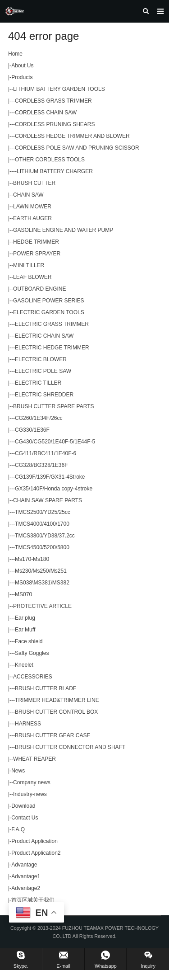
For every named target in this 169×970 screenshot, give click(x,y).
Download (23, 806)
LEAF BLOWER (32, 277)
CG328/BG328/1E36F (41, 465)
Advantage (24, 865)
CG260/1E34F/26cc (38, 418)
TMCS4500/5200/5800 (42, 547)
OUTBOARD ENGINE (39, 289)
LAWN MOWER (32, 206)
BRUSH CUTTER (34, 183)
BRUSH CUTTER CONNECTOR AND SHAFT (70, 747)
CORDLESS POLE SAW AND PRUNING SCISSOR (77, 148)
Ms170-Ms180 (32, 559)
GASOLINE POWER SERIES (48, 300)
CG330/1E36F (32, 430)
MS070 (23, 594)
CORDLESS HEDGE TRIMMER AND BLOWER (72, 136)
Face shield (28, 641)
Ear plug (25, 618)
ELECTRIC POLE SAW (43, 371)
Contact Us (24, 818)
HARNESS (28, 723)
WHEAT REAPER (34, 759)
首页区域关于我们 (33, 900)
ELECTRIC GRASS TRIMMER (52, 324)
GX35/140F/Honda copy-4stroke (53, 488)
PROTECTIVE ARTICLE (42, 606)
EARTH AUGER (32, 218)
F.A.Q (18, 829)
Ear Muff (25, 629)
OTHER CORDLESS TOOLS (50, 159)
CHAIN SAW (28, 195)
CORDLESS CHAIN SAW (46, 112)
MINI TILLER (28, 265)
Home (15, 54)
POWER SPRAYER (36, 253)
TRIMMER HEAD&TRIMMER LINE (57, 700)
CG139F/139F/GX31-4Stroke (50, 477)
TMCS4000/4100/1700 (42, 524)
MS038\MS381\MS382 (42, 582)
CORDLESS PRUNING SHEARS (55, 124)
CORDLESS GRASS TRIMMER (53, 101)
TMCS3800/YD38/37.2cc (45, 535)
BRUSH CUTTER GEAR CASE (52, 735)
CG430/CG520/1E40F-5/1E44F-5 (55, 441)
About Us (22, 65)
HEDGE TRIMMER (36, 242)
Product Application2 (35, 853)
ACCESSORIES (32, 676)
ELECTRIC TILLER (38, 383)
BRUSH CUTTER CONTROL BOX (56, 712)
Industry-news (30, 794)
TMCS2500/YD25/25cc (42, 512)
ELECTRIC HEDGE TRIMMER (52, 347)
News (18, 771)
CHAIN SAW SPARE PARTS (47, 500)
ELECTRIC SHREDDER (44, 394)
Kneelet (24, 665)
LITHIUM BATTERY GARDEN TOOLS (59, 89)
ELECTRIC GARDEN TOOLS (48, 312)
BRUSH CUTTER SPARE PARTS (53, 406)
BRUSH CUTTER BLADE (46, 688)
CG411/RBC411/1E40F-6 (45, 453)
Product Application (34, 841)
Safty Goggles (32, 653)
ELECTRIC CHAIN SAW (44, 336)
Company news (31, 782)
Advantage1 (25, 876)
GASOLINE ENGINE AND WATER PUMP (63, 230)
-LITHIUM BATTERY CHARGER (54, 171)
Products (21, 77)
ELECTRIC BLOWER (41, 359)
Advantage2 (25, 888)
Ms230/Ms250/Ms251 (41, 571)
